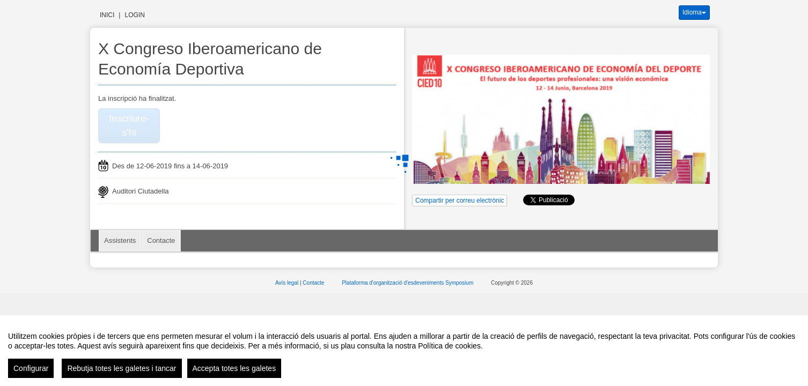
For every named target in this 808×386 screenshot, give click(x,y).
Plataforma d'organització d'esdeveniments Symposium (408, 283)
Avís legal (287, 283)
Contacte (161, 240)
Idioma (694, 12)
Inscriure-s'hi (129, 125)
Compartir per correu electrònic (459, 200)
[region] (404, 350)
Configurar (30, 368)
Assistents (120, 240)
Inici (107, 15)
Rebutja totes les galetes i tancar (121, 368)
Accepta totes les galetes (234, 368)
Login (134, 15)
